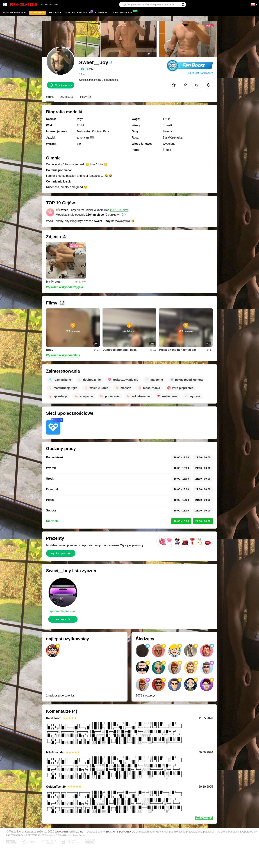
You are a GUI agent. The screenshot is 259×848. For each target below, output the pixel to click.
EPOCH (110, 831)
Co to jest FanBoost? (200, 73)
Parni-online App (123, 12)
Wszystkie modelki (14, 12)
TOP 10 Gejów (119, 210)
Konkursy (101, 12)
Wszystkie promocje (79, 12)
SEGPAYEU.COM (127, 831)
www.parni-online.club (69, 831)
